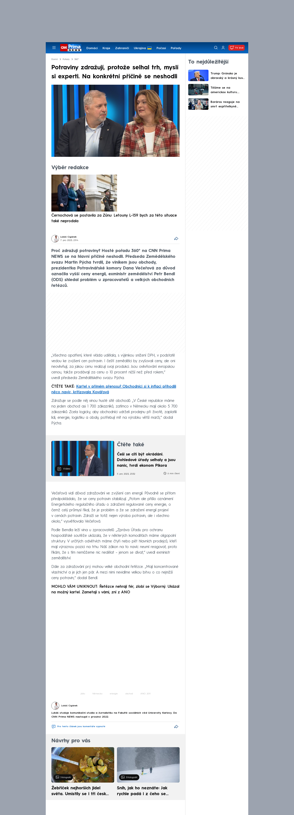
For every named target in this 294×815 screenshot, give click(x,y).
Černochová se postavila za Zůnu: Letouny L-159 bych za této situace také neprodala (114, 218)
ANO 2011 (145, 694)
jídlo (83, 694)
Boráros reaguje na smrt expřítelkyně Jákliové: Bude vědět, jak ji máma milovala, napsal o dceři (227, 105)
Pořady (176, 48)
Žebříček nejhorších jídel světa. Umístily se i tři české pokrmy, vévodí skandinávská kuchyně (80, 791)
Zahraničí (122, 48)
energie (114, 694)
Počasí (161, 48)
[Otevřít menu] (54, 47)
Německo (97, 694)
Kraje (106, 48)
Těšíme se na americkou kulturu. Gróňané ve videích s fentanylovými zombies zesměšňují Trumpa (228, 90)
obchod (129, 694)
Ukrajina (140, 48)
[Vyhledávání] (216, 47)
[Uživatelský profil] (223, 47)
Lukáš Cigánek (68, 237)
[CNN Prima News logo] (70, 47)
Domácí (92, 48)
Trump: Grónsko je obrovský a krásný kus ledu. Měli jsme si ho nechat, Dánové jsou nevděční (227, 76)
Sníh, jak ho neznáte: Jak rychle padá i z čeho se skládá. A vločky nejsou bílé (145, 791)
